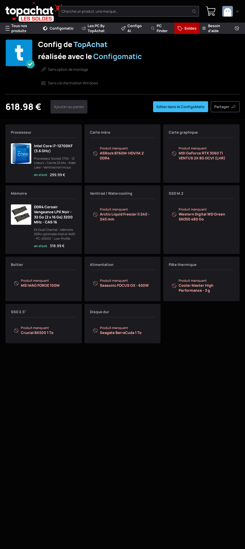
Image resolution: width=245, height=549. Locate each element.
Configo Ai (131, 28)
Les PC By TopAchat (93, 28)
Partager (225, 106)
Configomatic (58, 28)
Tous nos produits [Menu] (16, 28)
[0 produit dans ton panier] (210, 11)
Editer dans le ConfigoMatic (180, 106)
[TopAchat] (29, 11)
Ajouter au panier (69, 106)
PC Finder (159, 28)
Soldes (187, 28)
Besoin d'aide (211, 28)
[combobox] (231, 11)
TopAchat (91, 44)
